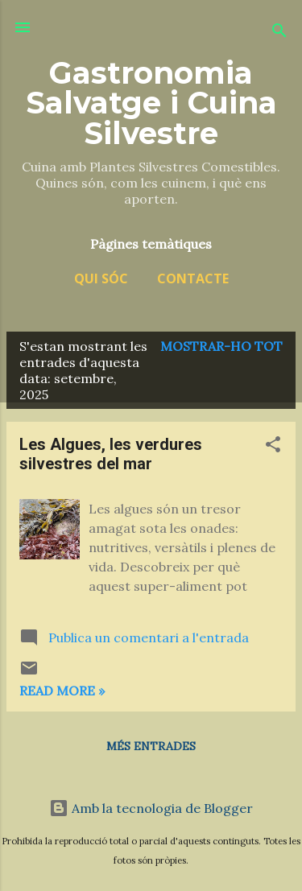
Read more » (62, 691)
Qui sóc (101, 278)
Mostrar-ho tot (221, 346)
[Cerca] (279, 32)
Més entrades (151, 746)
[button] (273, 447)
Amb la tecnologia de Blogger (151, 808)
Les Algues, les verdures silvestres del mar (110, 454)
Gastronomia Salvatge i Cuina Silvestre (151, 103)
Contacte (193, 278)
